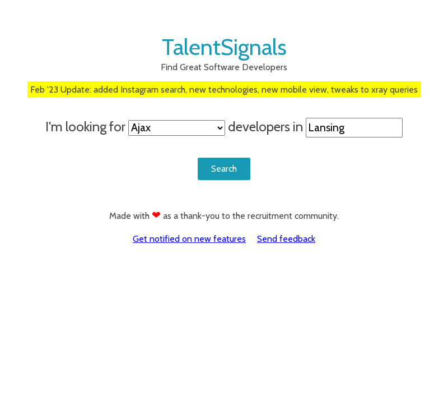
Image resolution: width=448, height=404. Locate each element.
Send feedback (286, 238)
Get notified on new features (189, 238)
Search (224, 168)
